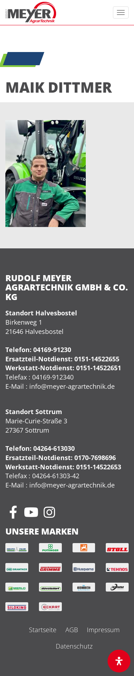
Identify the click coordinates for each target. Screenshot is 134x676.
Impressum (103, 629)
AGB (71, 629)
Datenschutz (74, 646)
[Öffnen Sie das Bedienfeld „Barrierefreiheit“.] (119, 661)
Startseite (42, 629)
